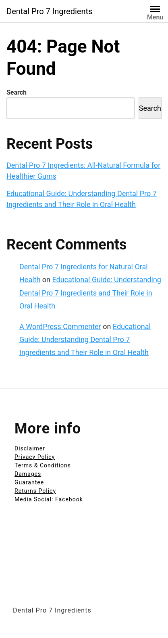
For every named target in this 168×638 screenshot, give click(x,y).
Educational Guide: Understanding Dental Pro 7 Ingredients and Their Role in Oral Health (90, 292)
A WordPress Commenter (60, 326)
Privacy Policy (35, 457)
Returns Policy (35, 491)
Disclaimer (30, 448)
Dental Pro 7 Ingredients (49, 11)
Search (16, 92)
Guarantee (29, 482)
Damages (28, 474)
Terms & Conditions (43, 465)
